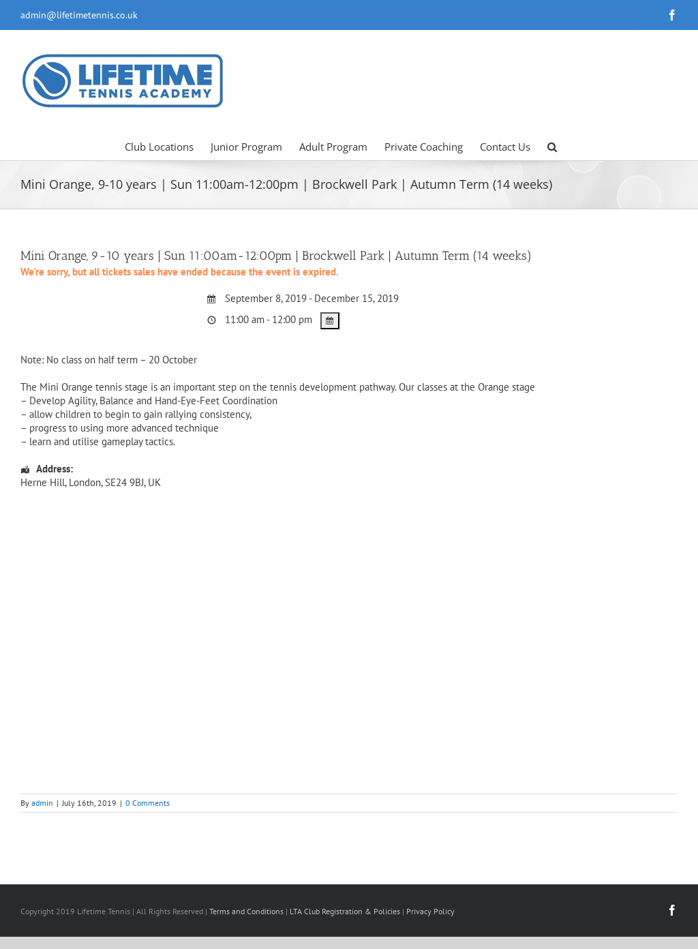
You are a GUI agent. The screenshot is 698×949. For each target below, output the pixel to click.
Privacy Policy (430, 911)
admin (42, 803)
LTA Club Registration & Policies (346, 911)
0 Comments (147, 803)
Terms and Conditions (246, 911)
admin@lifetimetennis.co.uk (79, 15)
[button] (552, 146)
